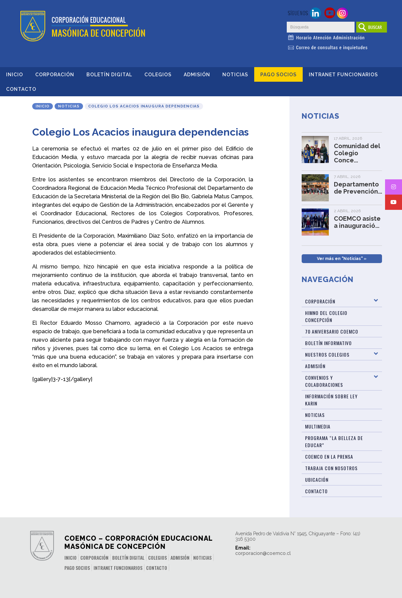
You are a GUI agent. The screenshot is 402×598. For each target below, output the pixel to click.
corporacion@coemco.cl (263, 553)
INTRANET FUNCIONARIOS (343, 74)
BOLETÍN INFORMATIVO (328, 342)
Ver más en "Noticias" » (341, 258)
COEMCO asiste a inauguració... (357, 222)
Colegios (158, 74)
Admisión (197, 74)
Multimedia (317, 426)
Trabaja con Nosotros (331, 468)
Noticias (235, 74)
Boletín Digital (109, 74)
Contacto (21, 89)
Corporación (54, 74)
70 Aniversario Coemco (331, 331)
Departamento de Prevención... (358, 188)
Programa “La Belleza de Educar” (334, 441)
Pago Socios (278, 74)
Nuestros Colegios (327, 354)
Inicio (14, 74)
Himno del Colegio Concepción (326, 316)
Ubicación (316, 479)
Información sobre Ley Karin (331, 400)
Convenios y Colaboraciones (324, 381)
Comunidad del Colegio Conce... (357, 153)
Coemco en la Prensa (329, 456)
